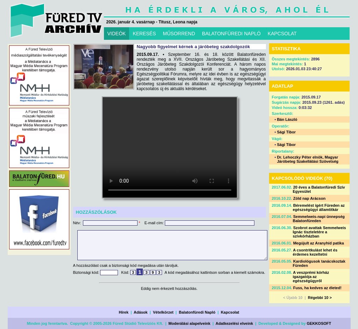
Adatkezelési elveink (234, 323)
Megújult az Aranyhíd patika (318, 243)
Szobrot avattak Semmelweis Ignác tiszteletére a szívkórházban (319, 232)
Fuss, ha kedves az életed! (317, 288)
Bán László (287, 119)
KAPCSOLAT (282, 33)
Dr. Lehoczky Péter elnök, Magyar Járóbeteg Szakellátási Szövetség (307, 159)
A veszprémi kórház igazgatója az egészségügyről (311, 276)
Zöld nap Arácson (309, 198)
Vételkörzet (163, 312)
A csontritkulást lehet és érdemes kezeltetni (315, 252)
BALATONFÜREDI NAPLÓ (231, 33)
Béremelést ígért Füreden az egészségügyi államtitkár (319, 207)
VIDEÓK (116, 33)
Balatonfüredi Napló (197, 312)
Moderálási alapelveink (189, 323)
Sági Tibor (286, 132)
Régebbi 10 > (320, 297)
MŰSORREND (179, 33)
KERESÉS (144, 33)
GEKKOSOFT (319, 323)
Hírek (124, 312)
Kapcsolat (230, 312)
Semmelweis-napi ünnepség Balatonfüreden (319, 218)
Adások (141, 312)
